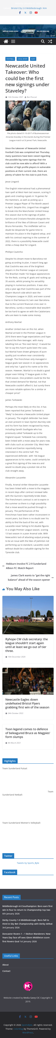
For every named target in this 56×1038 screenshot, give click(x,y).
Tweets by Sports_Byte (28, 863)
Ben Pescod (32, 97)
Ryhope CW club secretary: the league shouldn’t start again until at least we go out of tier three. (26, 645)
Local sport (22, 59)
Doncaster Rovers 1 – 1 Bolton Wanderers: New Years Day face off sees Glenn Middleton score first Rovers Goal (26, 937)
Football (10, 59)
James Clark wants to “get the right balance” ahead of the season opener (31, 577)
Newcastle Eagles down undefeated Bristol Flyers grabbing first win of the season (27, 703)
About (5, 964)
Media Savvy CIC (31, 997)
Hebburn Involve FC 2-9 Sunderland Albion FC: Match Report (24, 566)
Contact (6, 971)
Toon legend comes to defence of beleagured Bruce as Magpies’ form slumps (27, 733)
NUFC (33, 59)
